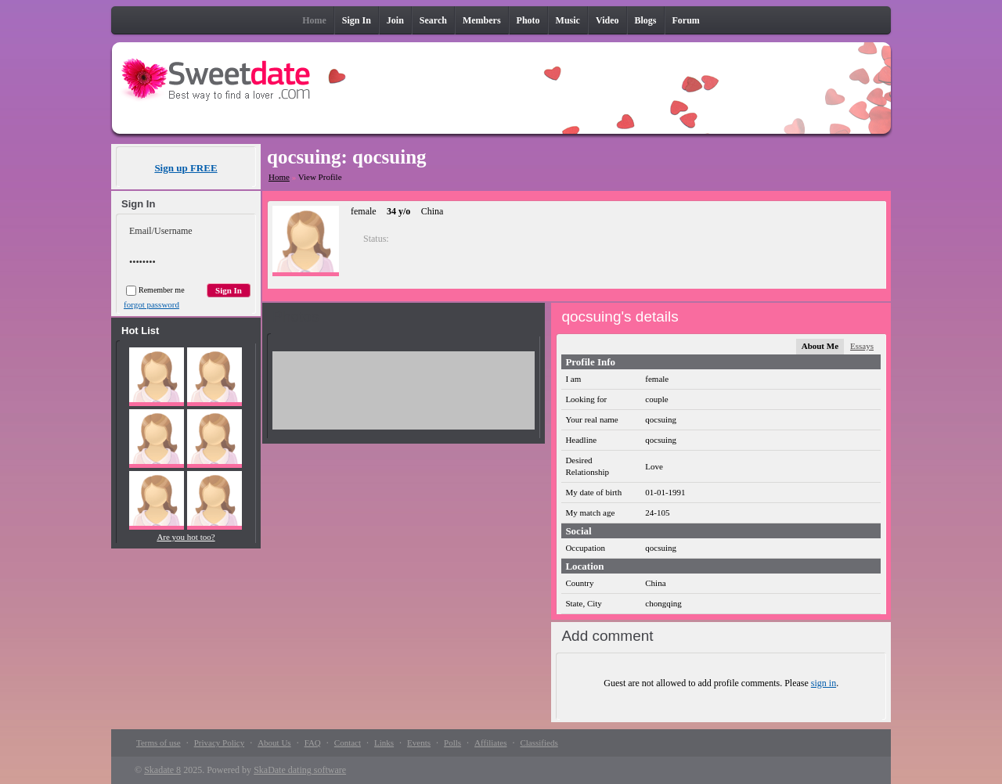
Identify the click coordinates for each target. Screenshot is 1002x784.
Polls (452, 742)
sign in (823, 683)
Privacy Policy (219, 742)
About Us (274, 742)
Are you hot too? (185, 536)
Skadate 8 (162, 769)
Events (419, 742)
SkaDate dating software (300, 769)
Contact (347, 742)
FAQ (313, 742)
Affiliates (490, 742)
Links (384, 742)
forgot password (151, 304)
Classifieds (538, 742)
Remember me (155, 290)
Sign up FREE (185, 168)
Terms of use (158, 742)
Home (279, 177)
